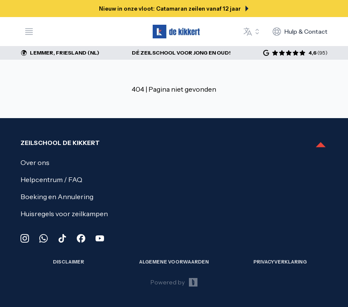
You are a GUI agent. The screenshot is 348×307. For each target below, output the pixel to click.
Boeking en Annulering (56, 196)
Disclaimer (68, 262)
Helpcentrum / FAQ (51, 179)
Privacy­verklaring (280, 262)
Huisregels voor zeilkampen (64, 213)
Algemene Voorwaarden (174, 262)
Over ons (34, 162)
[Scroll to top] (321, 145)
